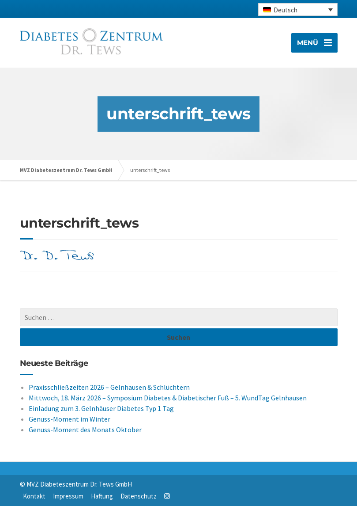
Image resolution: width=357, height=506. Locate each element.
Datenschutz (138, 496)
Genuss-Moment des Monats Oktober (85, 429)
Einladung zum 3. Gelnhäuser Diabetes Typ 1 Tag (101, 408)
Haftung (102, 496)
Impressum (68, 496)
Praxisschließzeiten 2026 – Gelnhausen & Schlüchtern (109, 387)
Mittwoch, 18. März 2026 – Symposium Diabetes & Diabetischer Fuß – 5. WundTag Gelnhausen (168, 397)
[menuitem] (298, 9)
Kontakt (34, 496)
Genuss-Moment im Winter (69, 419)
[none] (298, 9)
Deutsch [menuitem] (285, 10)
